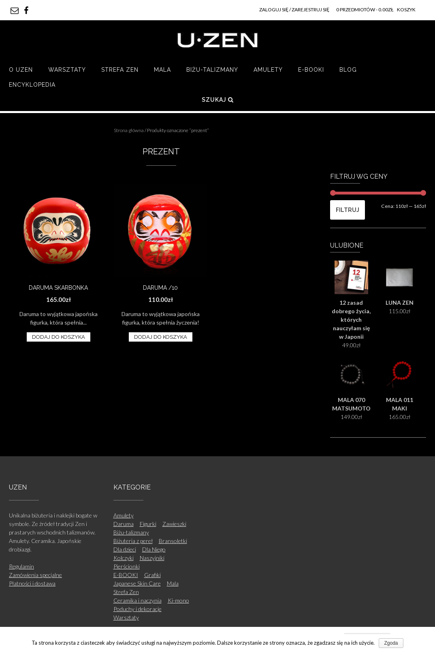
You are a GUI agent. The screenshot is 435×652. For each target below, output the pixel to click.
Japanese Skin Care (137, 583)
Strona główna (129, 130)
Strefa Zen (120, 69)
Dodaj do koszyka (58, 337)
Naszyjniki (152, 557)
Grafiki (152, 574)
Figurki (148, 523)
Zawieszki (174, 523)
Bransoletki (173, 540)
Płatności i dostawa (32, 583)
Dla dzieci (124, 549)
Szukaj (218, 99)
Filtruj (347, 210)
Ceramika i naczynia (137, 600)
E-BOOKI (311, 69)
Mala (162, 69)
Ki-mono (178, 600)
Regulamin (21, 566)
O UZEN (21, 69)
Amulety (268, 69)
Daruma (123, 523)
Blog (348, 69)
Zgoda (391, 643)
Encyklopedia (32, 84)
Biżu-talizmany (212, 69)
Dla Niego (154, 549)
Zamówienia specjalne (35, 574)
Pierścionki (126, 566)
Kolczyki (123, 557)
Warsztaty (67, 69)
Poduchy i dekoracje (137, 608)
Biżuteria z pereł (133, 540)
